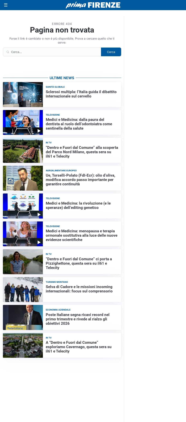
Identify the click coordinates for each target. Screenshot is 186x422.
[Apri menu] (6, 5)
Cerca (111, 52)
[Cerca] (52, 52)
